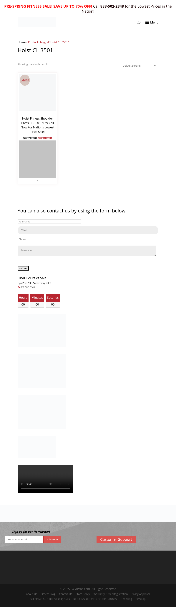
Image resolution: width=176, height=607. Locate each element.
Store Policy (83, 594)
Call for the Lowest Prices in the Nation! (88, 9)
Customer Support (116, 539)
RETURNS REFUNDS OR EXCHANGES (95, 599)
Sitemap (140, 599)
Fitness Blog (48, 594)
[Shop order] (139, 65)
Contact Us (65, 594)
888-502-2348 (28, 287)
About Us (31, 594)
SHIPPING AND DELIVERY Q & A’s (50, 599)
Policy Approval (141, 594)
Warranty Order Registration (111, 594)
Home (22, 42)
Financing (126, 599)
